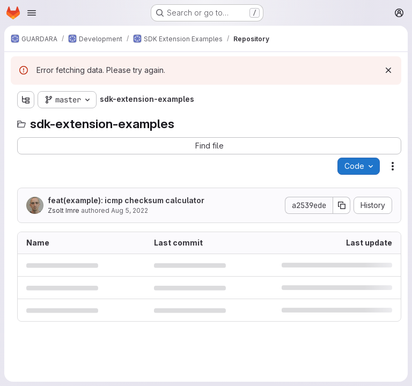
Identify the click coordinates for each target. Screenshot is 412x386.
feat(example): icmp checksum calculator (126, 200)
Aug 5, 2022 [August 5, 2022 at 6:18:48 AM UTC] (129, 210)
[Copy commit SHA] (341, 205)
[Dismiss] (388, 70)
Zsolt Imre (63, 210)
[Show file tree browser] (25, 99)
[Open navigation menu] (31, 12)
